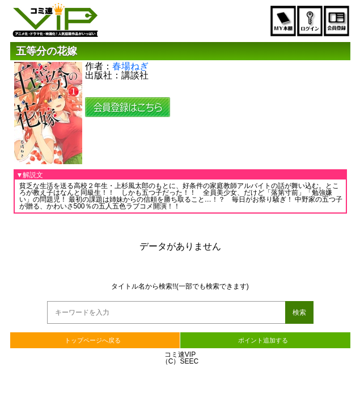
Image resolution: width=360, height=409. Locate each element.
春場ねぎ (130, 66)
